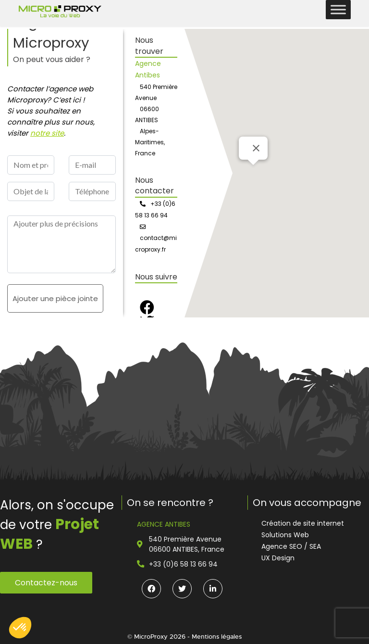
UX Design (278, 558)
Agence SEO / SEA (291, 546)
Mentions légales (217, 636)
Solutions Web (285, 535)
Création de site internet (302, 523)
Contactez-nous (46, 582)
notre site (47, 133)
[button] (20, 627)
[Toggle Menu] (338, 9)
